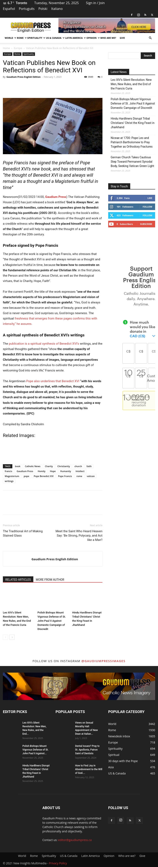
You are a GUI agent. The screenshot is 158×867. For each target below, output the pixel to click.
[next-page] (12, 637)
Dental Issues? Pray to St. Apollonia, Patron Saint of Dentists (87, 750)
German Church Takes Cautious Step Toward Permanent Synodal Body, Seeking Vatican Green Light (132, 162)
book (18, 466)
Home (6, 48)
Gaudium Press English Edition (23, 76)
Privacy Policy (58, 863)
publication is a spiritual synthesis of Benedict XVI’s (44, 343)
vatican (91, 476)
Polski (42, 8)
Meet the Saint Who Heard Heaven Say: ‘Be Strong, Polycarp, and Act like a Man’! (79, 535)
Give (122, 37)
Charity (49, 466)
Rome (21, 37)
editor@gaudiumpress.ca (75, 840)
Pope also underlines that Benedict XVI (52, 381)
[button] (150, 38)
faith (89, 466)
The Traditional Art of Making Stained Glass (23, 533)
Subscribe (146, 224)
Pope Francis (65, 476)
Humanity (65, 471)
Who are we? (108, 37)
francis (8, 471)
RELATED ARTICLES (18, 579)
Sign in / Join (95, 3)
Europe (18, 48)
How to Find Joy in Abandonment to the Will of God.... (88, 769)
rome (79, 476)
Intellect (80, 471)
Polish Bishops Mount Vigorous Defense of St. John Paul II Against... (35, 750)
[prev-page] (5, 637)
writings (9, 481)
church (78, 466)
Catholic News (32, 466)
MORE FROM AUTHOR (50, 579)
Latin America (75, 37)
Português (27, 8)
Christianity (63, 466)
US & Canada (54, 37)
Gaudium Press (55, 197)
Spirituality (35, 37)
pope (26, 476)
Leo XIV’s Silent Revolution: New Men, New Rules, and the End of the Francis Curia (131, 84)
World (10, 37)
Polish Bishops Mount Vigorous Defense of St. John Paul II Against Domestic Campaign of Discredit (51, 621)
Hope (53, 471)
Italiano (57, 8)
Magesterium (12, 476)
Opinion (92, 37)
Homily (41, 471)
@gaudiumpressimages (103, 661)
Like (150, 198)
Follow (147, 206)
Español (9, 8)
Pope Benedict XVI (43, 476)
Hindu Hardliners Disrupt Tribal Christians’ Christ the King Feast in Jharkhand (133, 123)
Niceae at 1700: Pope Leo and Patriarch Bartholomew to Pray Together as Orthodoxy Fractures (132, 142)
